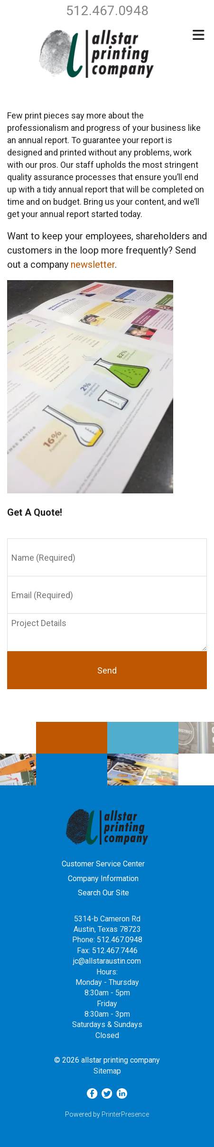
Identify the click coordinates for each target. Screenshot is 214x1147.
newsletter (93, 264)
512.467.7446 (115, 950)
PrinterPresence (125, 1114)
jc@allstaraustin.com (107, 960)
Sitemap (107, 1070)
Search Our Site (103, 892)
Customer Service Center (103, 863)
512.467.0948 (119, 939)
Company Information (103, 878)
